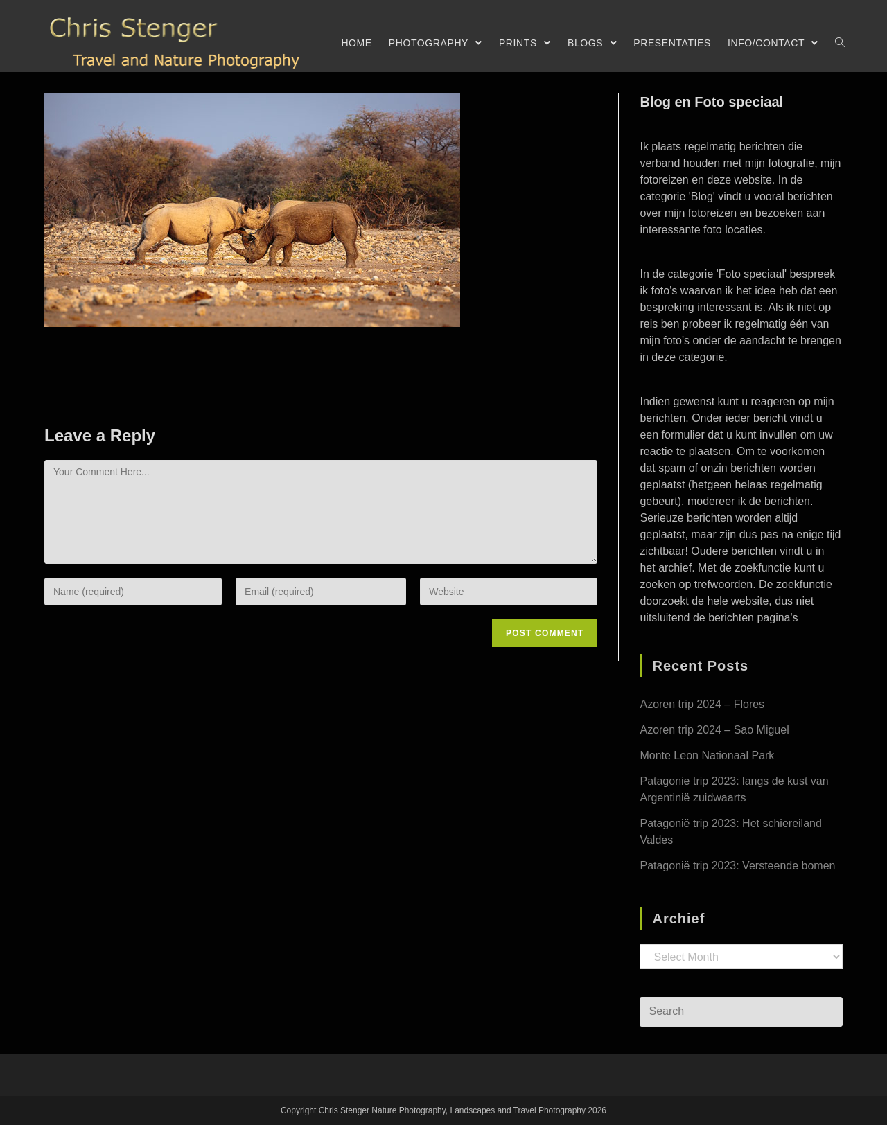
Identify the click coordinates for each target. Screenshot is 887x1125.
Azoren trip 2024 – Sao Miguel (714, 730)
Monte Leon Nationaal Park (707, 755)
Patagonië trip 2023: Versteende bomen (737, 865)
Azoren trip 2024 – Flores (702, 704)
